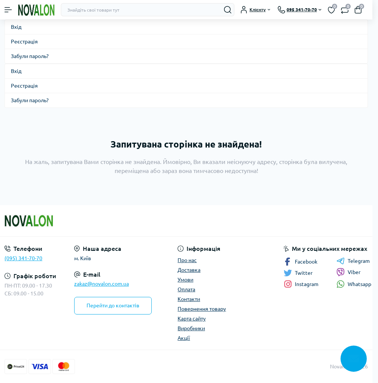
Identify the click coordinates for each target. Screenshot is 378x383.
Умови (185, 280)
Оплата (186, 289)
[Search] (228, 9)
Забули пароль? (30, 56)
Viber (348, 272)
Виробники (191, 328)
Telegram (353, 261)
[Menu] (8, 9)
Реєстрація (24, 42)
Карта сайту (192, 319)
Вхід (16, 27)
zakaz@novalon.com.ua (101, 284)
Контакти (189, 299)
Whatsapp (353, 284)
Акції (184, 338)
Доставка (189, 270)
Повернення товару (202, 309)
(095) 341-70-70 (23, 258)
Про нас (187, 260)
